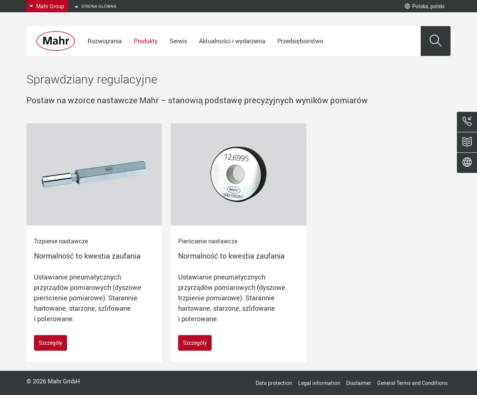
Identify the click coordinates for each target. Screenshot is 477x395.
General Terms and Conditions (412, 382)
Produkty (146, 41)
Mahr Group (50, 6)
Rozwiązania (105, 41)
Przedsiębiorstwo (300, 41)
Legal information (319, 382)
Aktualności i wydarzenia (232, 41)
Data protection (274, 382)
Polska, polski (425, 6)
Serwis (178, 41)
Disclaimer (358, 382)
